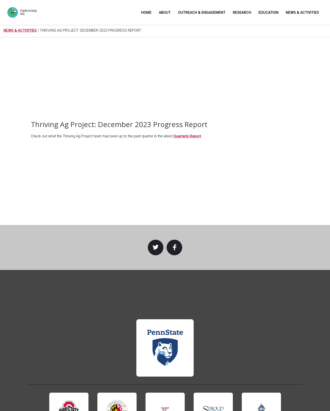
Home (146, 12)
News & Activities (302, 12)
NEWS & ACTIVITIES (20, 30)
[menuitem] (146, 12)
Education (268, 12)
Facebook (174, 247)
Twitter (155, 247)
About (165, 12)
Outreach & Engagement (202, 12)
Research (242, 12)
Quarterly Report (187, 136)
